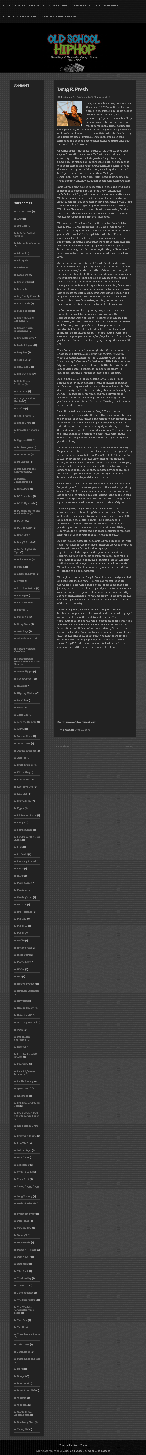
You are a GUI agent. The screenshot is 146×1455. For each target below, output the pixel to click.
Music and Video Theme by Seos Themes (86, 1450)
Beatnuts (22, 289)
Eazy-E (21, 566)
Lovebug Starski (26, 861)
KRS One (22, 793)
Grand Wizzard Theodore (24, 650)
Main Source (24, 883)
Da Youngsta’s (25, 447)
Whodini (22, 1404)
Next (129, 746)
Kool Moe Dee (25, 786)
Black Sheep (24, 310)
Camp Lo (22, 359)
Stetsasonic (23, 1242)
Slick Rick (23, 1179)
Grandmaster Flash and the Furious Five (26, 661)
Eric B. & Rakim (26, 588)
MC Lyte (21, 919)
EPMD (20, 581)
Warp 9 (21, 1376)
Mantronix (23, 890)
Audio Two (23, 274)
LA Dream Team (27, 815)
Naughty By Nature (28, 990)
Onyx (20, 1029)
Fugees (21, 609)
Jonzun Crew (25, 736)
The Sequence (25, 1292)
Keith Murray (25, 765)
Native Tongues (26, 983)
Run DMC (22, 1143)
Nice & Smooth (25, 1008)
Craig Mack (24, 415)
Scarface (22, 1157)
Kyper (20, 808)
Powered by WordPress (73, 1445)
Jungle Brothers (26, 750)
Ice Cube (22, 700)
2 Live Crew (24, 211)
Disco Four (23, 489)
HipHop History (26, 693)
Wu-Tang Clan (25, 1422)
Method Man (24, 947)
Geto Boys (22, 631)
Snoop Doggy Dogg (28, 1186)
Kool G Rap (23, 779)
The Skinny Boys (27, 1300)
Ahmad (21, 253)
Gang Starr (23, 624)
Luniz (20, 868)
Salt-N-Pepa (24, 1150)
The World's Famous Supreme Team (24, 1310)
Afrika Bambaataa (28, 243)
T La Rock (23, 1271)
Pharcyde (22, 1064)
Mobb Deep (23, 954)
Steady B (22, 1235)
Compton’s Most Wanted (24, 400)
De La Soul (23, 461)
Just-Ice (21, 757)
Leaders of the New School (27, 838)
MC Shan (22, 926)
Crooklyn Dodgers (28, 430)
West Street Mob (26, 1390)
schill (105, 97)
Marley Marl (24, 897)
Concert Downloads (29, 5)
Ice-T (20, 707)
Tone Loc (22, 1320)
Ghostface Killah (27, 638)
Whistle (21, 1397)
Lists (20, 847)
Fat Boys (22, 595)
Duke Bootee (24, 559)
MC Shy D (22, 933)
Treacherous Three (28, 1334)
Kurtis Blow (24, 801)
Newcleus (23, 1000)
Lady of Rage (24, 829)
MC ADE (22, 904)
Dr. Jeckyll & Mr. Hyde (25, 551)
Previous (63, 746)
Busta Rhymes (25, 345)
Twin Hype (23, 1351)
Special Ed (23, 1220)
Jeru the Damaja (26, 722)
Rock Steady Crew (27, 1125)
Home (6, 5)
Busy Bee (22, 352)
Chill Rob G (24, 366)
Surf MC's (22, 1263)
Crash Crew (24, 422)
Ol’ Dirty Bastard (27, 1022)
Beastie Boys (24, 282)
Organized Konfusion (22, 1038)
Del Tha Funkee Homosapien (25, 470)
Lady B (21, 822)
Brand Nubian (25, 338)
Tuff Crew (23, 1344)
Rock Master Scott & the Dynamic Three (26, 1114)
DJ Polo (21, 520)
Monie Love (24, 962)
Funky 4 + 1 (23, 617)
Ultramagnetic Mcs (28, 1358)
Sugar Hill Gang (26, 1249)
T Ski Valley (24, 1278)
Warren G (23, 1383)
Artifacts (22, 267)
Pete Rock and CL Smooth (25, 1055)
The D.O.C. (23, 1285)
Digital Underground (22, 480)
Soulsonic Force (26, 1213)
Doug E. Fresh (82, 729)
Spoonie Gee (24, 1228)
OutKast (21, 1047)
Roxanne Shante (27, 1136)
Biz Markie (23, 303)
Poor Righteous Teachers (24, 1073)
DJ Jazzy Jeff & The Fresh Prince (27, 512)
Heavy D (22, 686)
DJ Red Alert (24, 527)
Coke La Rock (25, 374)
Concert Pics (81, 5)
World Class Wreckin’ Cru (22, 1413)
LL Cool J (22, 854)
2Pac (20, 218)
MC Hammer (24, 911)
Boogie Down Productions (23, 329)
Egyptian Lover (26, 573)
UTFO (20, 1369)
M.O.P (20, 875)
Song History (24, 1196)
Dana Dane (23, 454)
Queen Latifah (25, 1088)
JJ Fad (21, 729)
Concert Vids (58, 5)
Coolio (21, 408)
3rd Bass (22, 225)
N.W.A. (21, 969)
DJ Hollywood (25, 503)
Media (21, 940)
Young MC (23, 1429)
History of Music (107, 5)
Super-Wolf (24, 1256)
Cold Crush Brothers (22, 382)
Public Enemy (25, 1081)
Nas (19, 976)
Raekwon (22, 1095)
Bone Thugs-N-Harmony (24, 319)
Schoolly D (23, 1164)
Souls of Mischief (27, 1203)
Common (22, 391)
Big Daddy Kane (26, 296)
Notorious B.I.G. (26, 1015)
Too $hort (22, 1327)
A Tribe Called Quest (24, 234)
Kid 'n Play (23, 772)
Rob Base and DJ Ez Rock (26, 1104)
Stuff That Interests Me (19, 16)
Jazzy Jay (22, 714)
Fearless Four (25, 602)
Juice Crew (23, 743)
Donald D (22, 535)
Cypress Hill (24, 440)
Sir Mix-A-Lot (25, 1172)
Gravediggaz (25, 671)
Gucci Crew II (25, 678)
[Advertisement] (27, 140)
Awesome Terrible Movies (58, 16)
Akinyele (22, 260)
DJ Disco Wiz (24, 496)
